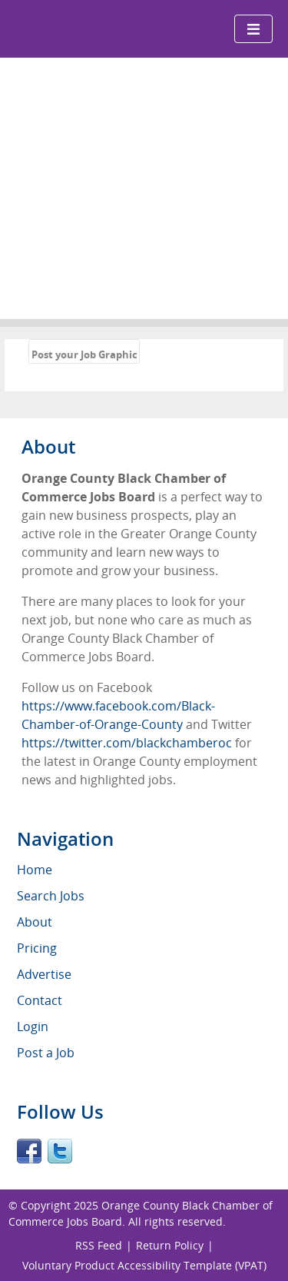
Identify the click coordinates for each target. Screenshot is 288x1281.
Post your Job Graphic (84, 354)
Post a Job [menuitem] (45, 1052)
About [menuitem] (34, 921)
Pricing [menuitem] (37, 948)
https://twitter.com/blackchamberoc (127, 742)
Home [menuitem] (34, 869)
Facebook (29, 1151)
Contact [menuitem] (39, 1000)
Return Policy (170, 1245)
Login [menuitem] (32, 1026)
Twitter (60, 1151)
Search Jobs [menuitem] (50, 895)
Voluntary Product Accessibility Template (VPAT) (144, 1265)
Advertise (44, 974)
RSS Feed (98, 1245)
